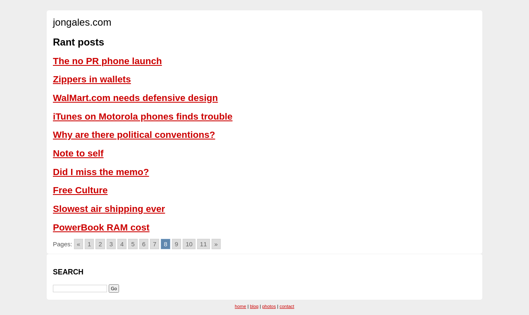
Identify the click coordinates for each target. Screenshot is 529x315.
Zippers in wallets (92, 79)
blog (254, 306)
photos (269, 306)
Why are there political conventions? (134, 135)
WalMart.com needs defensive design (135, 98)
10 (189, 244)
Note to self (78, 153)
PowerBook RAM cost (101, 227)
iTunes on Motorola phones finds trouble (143, 116)
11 (203, 244)
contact (286, 306)
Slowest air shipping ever (109, 209)
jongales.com (82, 22)
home (240, 306)
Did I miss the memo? (101, 172)
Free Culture (80, 190)
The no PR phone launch (107, 61)
